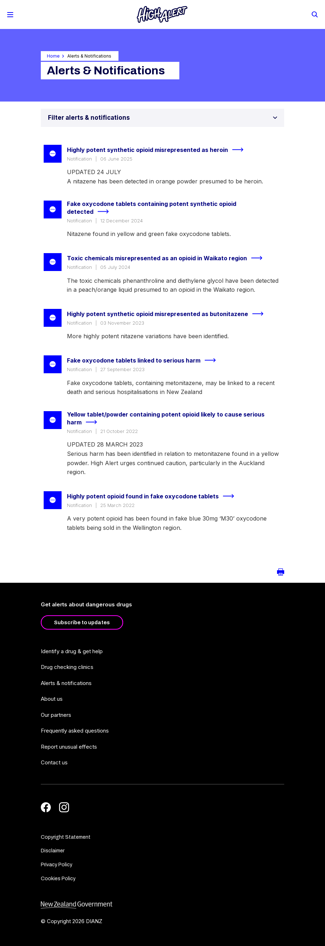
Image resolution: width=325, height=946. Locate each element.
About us (52, 698)
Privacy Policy (56, 864)
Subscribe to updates (82, 622)
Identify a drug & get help (72, 651)
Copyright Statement (66, 837)
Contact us (54, 762)
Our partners (56, 714)
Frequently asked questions (75, 730)
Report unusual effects (69, 746)
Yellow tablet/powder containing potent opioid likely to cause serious (166, 419)
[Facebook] (46, 807)
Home (53, 56)
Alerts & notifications (66, 683)
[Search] (314, 14)
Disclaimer (52, 850)
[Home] (162, 14)
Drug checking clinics (67, 667)
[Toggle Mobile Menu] (10, 14)
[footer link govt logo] (162, 905)
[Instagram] (64, 807)
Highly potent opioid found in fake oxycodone (153, 496)
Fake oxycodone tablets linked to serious (144, 360)
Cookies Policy (58, 878)
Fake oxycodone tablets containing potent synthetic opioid (151, 208)
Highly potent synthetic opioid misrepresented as (158, 150)
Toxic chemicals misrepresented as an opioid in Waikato (167, 258)
